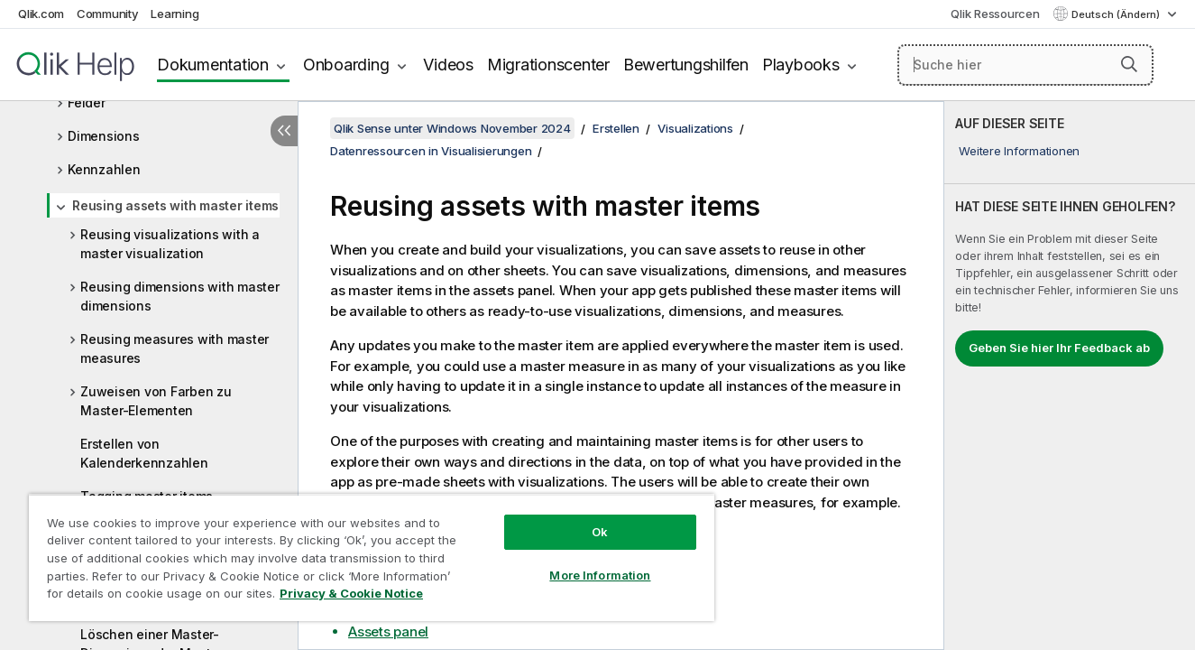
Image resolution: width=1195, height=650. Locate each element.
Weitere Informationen (1019, 151)
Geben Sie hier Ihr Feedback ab (1059, 347)
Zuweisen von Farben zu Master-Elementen (156, 401)
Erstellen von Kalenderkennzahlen (144, 453)
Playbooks (801, 64)
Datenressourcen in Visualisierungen (430, 151)
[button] (1129, 64)
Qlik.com (41, 13)
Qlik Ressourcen (995, 13)
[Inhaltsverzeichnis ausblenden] (284, 131)
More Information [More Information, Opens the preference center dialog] (599, 575)
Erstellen (616, 128)
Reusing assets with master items (175, 205)
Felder (87, 102)
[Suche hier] (1025, 65)
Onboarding (346, 64)
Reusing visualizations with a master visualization (170, 244)
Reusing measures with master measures (174, 348)
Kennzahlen (104, 169)
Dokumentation (213, 64)
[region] (371, 557)
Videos (448, 64)
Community (108, 13)
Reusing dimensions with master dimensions (180, 296)
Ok (600, 532)
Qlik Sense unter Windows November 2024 (452, 128)
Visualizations (695, 128)
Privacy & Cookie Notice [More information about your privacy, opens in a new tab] (351, 593)
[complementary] (1069, 375)
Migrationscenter (548, 64)
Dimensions (104, 136)
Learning (174, 13)
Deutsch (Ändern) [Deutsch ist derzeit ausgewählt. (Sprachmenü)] (1117, 14)
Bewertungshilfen (686, 64)
